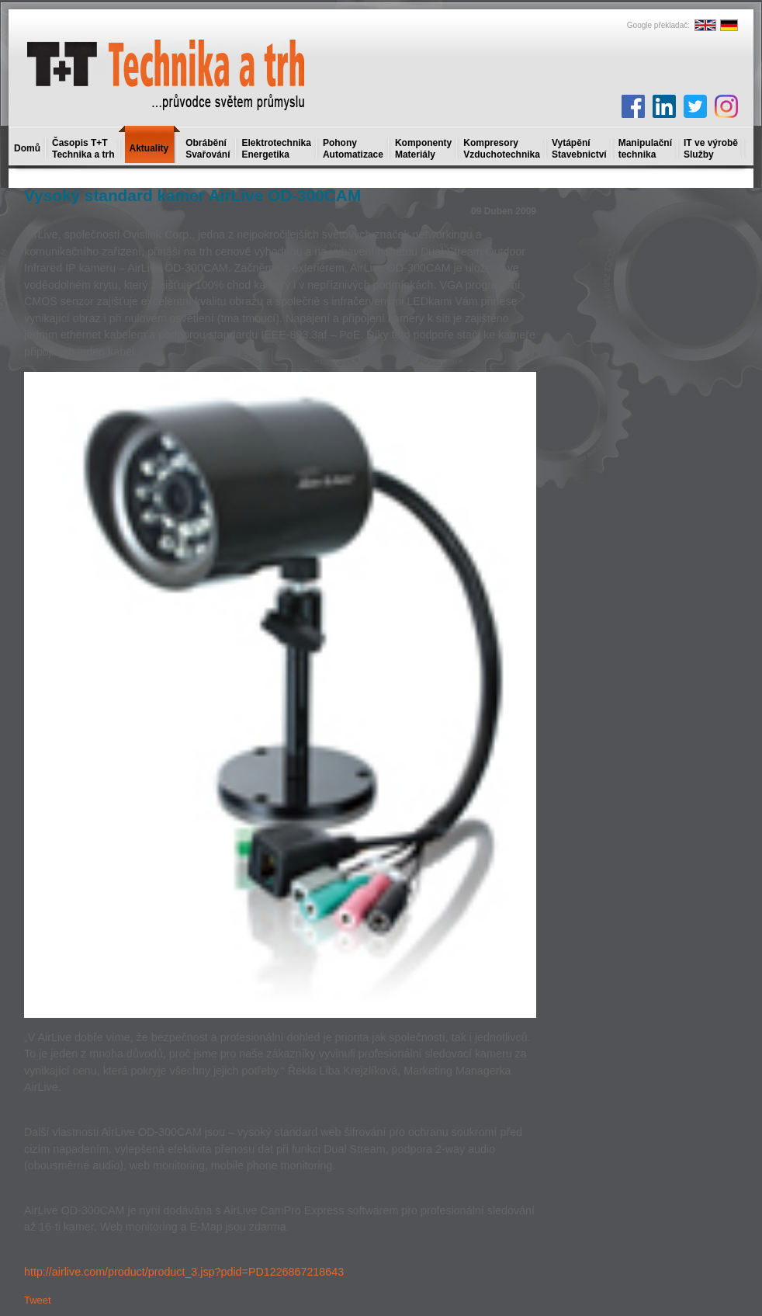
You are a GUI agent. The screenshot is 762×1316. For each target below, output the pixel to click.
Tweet (37, 1300)
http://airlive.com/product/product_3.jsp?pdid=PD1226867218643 (184, 1272)
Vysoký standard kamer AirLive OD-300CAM (192, 195)
